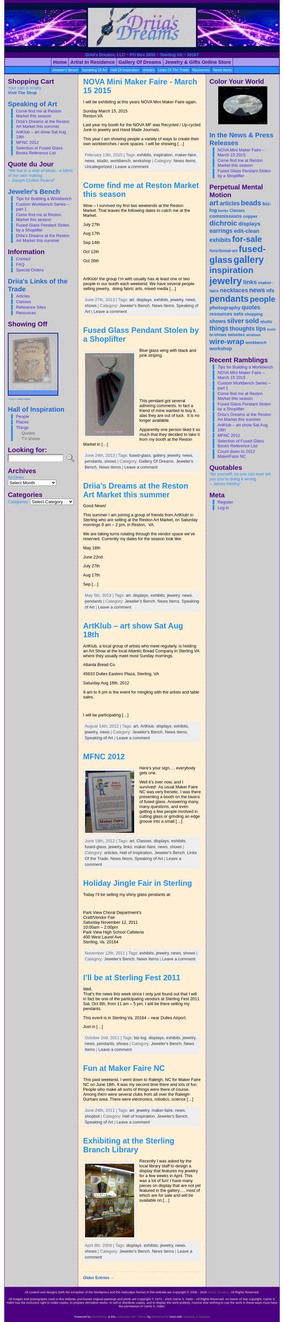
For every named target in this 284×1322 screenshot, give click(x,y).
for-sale (247, 239)
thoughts (242, 328)
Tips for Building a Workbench (44, 198)
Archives (16, 477)
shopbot (92, 1116)
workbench (120, 160)
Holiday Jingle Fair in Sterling (137, 883)
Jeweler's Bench (65, 70)
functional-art (223, 250)
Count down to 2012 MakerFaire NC (236, 454)
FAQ (20, 264)
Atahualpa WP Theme (131, 1316)
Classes (23, 301)
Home (60, 62)
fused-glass (140, 455)
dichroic (223, 223)
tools (271, 329)
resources (201, 70)
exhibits (144, 154)
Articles (23, 296)
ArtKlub (147, 726)
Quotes (28, 433)
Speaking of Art (94, 70)
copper (250, 216)
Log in (223, 507)
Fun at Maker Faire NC (124, 1068)
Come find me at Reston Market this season (38, 113)
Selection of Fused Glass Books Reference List (39, 150)
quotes (250, 307)
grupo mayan (24, 399)
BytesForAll (160, 1316)
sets (238, 314)
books (223, 211)
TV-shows (31, 438)
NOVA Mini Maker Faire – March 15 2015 (241, 152)
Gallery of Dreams (139, 62)
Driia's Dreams (218, 1292)
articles (148, 70)
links (128, 846)
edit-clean (246, 231)
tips (261, 328)
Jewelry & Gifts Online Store (198, 62)
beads (251, 203)
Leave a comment (132, 166)
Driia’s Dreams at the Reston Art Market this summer (42, 124)
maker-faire (185, 154)
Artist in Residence (92, 62)
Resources (26, 312)
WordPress (99, 1316)
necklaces (234, 290)
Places (22, 422)
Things (22, 427)
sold (252, 320)
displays (143, 299)
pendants (93, 461)
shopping (254, 314)
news (90, 160)
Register (225, 502)
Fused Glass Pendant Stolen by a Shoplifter (42, 227)
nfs (270, 290)
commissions (225, 216)
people (262, 299)
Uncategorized (98, 166)
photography (224, 307)
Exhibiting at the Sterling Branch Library (128, 1145)
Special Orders (30, 269)
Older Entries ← (99, 1277)
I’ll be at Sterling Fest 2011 (131, 977)
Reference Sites (31, 307)
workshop (142, 160)
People (22, 416)
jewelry (176, 299)
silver (235, 320)
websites (236, 335)
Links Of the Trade (173, 70)
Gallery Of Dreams (156, 461)
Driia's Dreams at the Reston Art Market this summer (135, 490)
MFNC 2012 (27, 142)
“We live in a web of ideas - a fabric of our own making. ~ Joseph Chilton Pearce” (40, 175)
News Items (222, 70)
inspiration (162, 154)
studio (102, 160)
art (131, 299)
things (218, 328)
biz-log (140, 1037)
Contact (23, 258)
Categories (18, 501)
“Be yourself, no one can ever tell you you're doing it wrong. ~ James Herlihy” (240, 479)
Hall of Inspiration (125, 70)
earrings (221, 231)
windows (253, 335)
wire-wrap (226, 341)
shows (91, 305)
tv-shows (218, 335)
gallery (159, 455)
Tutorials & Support (196, 1316)
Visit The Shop (22, 92)
